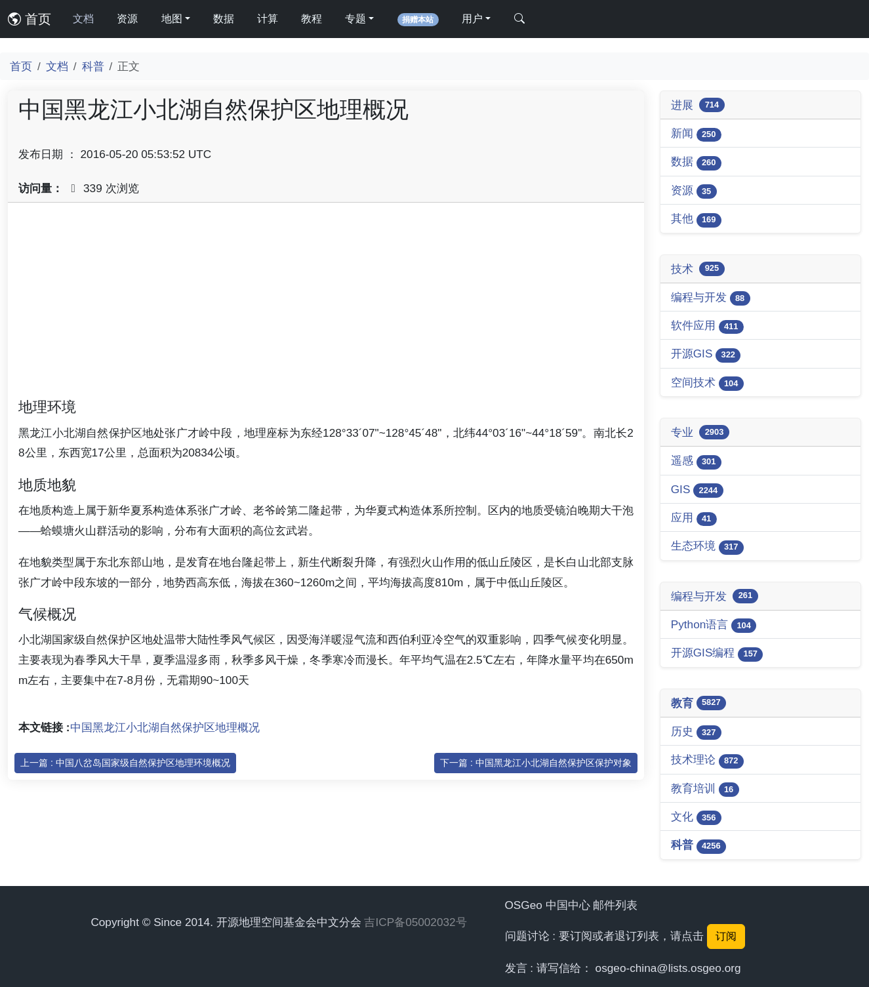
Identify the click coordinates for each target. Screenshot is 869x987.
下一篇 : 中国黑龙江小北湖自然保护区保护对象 (536, 762)
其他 (696, 219)
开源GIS (706, 354)
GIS (697, 490)
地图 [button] (171, 18)
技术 (698, 269)
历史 (696, 732)
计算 (267, 18)
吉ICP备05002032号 (415, 922)
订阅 (726, 936)
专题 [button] (355, 18)
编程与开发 (710, 298)
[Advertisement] (326, 305)
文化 (696, 817)
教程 (311, 18)
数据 (223, 18)
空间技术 (707, 383)
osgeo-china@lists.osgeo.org (668, 968)
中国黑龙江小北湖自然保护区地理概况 (165, 727)
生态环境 (707, 546)
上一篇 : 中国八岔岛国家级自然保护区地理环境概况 (125, 762)
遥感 (696, 461)
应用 (694, 518)
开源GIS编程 (717, 653)
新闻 (696, 134)
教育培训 (705, 789)
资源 (127, 18)
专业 (700, 432)
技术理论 (707, 760)
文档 (83, 18)
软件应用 (707, 326)
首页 (29, 19)
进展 (698, 105)
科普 (93, 66)
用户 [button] (472, 18)
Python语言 (714, 625)
